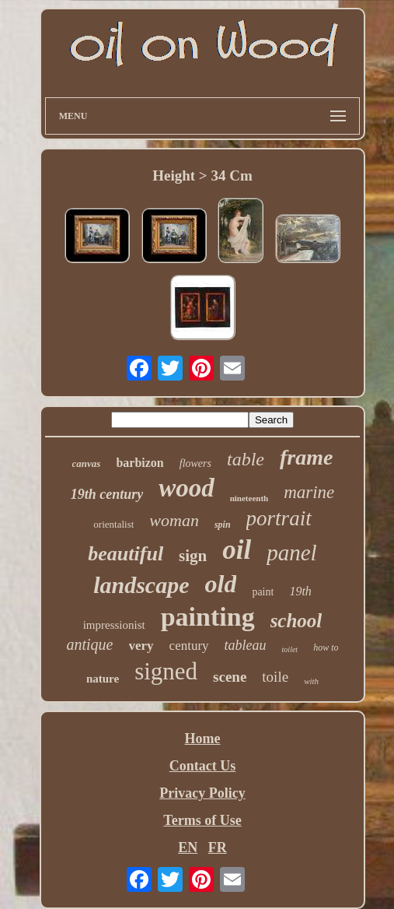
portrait (279, 518)
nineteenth (249, 498)
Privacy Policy (202, 793)
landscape (141, 585)
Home (203, 738)
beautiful (125, 553)
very (141, 645)
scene (229, 677)
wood (186, 488)
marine (309, 492)
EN (187, 847)
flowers (195, 463)
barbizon (139, 462)
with (311, 681)
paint (263, 592)
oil (236, 550)
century (189, 645)
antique (90, 644)
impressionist (114, 625)
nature (102, 678)
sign (193, 555)
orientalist (113, 524)
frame (306, 457)
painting (208, 616)
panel (291, 552)
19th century (107, 494)
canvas (86, 463)
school (296, 620)
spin (222, 524)
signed (165, 671)
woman (174, 520)
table (245, 459)
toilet (290, 649)
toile (275, 677)
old (220, 584)
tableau (246, 645)
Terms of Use (202, 820)
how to (325, 647)
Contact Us (202, 766)
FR (217, 847)
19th (300, 591)
